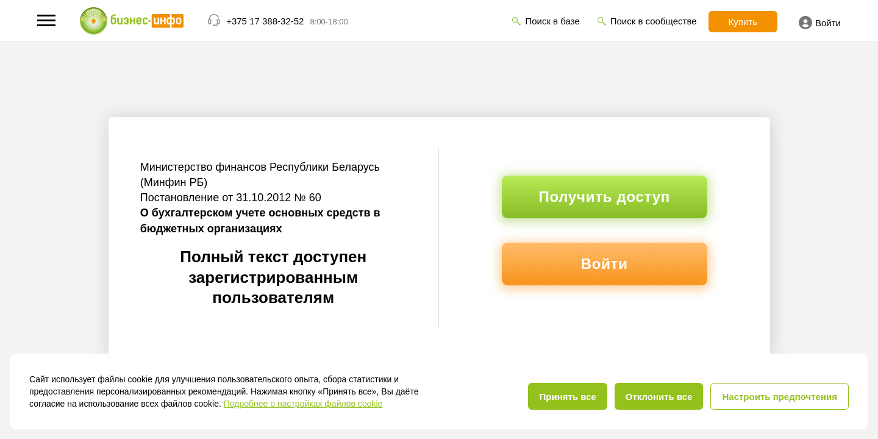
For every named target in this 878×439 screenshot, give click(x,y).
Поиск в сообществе (653, 21)
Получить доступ (604, 196)
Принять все (567, 396)
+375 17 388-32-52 (265, 21)
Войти (820, 22)
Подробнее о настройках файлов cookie (303, 404)
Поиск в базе (552, 21)
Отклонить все (659, 396)
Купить (743, 21)
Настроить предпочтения (779, 396)
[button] (46, 20)
